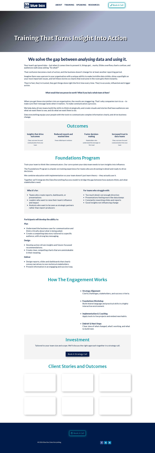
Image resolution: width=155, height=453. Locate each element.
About (58, 5)
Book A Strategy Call (77, 354)
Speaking (81, 5)
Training (69, 5)
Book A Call (118, 5)
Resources (93, 5)
